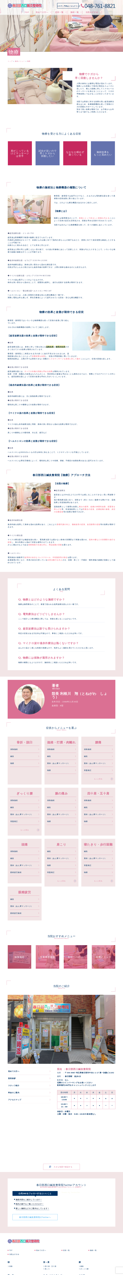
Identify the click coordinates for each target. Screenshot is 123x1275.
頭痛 (24, 844)
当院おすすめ (14, 1254)
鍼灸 (24, 756)
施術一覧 (93, 1250)
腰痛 (98, 742)
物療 (24, 763)
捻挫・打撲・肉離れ (61, 742)
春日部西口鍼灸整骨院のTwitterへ (35, 1217)
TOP (10, 1250)
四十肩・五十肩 (98, 793)
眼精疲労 (24, 892)
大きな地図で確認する (63, 1167)
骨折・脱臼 (25, 742)
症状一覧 (66, 1250)
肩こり (61, 844)
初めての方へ (41, 1250)
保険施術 (24, 749)
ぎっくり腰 (24, 793)
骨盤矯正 (98, 770)
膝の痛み (61, 793)
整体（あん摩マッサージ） (61, 763)
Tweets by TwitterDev (71, 1192)
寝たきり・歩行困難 (98, 844)
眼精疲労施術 (24, 872)
